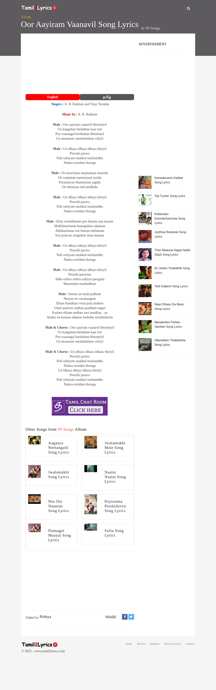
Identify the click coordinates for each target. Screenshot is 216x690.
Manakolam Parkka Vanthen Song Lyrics (168, 324)
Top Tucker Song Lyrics (170, 196)
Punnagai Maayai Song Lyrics (59, 535)
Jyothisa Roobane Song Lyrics (170, 234)
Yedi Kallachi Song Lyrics (171, 286)
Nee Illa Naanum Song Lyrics (58, 506)
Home (129, 643)
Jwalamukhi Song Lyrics (58, 474)
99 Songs (152, 28)
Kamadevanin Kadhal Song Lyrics (169, 180)
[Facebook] (194, 8)
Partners (155, 643)
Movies (141, 643)
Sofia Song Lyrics (114, 533)
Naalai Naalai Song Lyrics (115, 477)
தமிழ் (107, 97)
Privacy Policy (172, 643)
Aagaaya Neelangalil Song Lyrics (58, 447)
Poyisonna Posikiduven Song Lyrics (115, 506)
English (52, 97)
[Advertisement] (80, 64)
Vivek (26, 17)
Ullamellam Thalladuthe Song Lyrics (170, 342)
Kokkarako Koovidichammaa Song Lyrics (170, 218)
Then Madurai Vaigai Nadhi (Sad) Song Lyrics (172, 252)
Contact (190, 643)
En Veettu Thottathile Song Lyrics (172, 270)
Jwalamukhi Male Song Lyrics (114, 447)
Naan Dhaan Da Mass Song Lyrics (169, 306)
